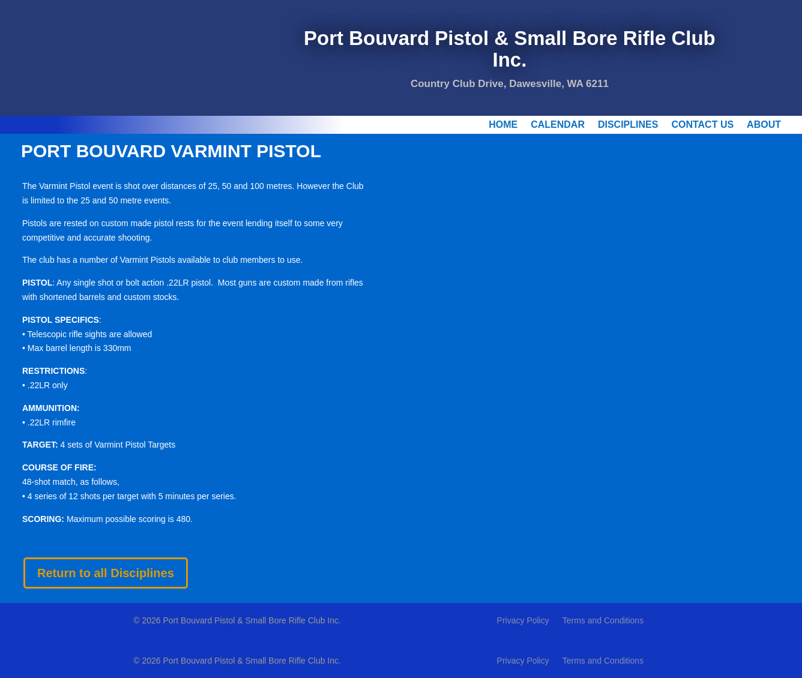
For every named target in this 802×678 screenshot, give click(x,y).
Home (503, 125)
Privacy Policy (523, 620)
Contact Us (702, 125)
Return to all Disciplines (105, 573)
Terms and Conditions (603, 620)
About (764, 125)
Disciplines (628, 125)
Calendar (558, 125)
